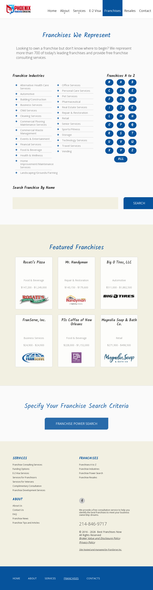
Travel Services (71, 145)
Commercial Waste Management (31, 131)
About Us (17, 505)
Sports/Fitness (71, 129)
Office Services (71, 85)
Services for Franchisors (25, 477)
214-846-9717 (93, 524)
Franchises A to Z (87, 464)
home (16, 578)
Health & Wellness (31, 155)
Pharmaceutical (71, 101)
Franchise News (20, 518)
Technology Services (74, 140)
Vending (67, 151)
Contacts (93, 578)
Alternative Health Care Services (34, 86)
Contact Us (18, 509)
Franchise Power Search (76, 433)
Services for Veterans (23, 481)
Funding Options (21, 468)
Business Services (31, 105)
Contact (145, 11)
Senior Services (71, 123)
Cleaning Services (30, 116)
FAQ (15, 514)
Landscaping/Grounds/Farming (39, 172)
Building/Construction (33, 99)
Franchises (112, 11)
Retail (65, 118)
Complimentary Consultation (27, 485)
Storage (67, 134)
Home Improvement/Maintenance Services (37, 164)
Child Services (28, 110)
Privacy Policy (87, 542)
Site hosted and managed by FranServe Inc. (100, 549)
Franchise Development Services (29, 490)
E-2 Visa (95, 11)
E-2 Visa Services (21, 473)
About (65, 11)
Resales (130, 11)
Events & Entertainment (35, 139)
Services (79, 11)
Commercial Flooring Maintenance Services (33, 123)
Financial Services (30, 144)
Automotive (27, 94)
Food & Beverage (31, 150)
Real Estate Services (74, 107)
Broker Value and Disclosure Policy (99, 538)
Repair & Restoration (75, 112)
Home (52, 11)
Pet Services (69, 96)
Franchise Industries (89, 468)
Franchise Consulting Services (27, 464)
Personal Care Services (76, 90)
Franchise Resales (88, 477)
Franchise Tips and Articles (26, 522)
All (121, 159)
